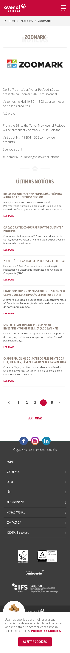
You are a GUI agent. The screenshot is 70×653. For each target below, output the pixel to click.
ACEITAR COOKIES (35, 642)
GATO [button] (10, 482)
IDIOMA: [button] (18, 532)
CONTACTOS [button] (14, 522)
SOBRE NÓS (13, 471)
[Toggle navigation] (63, 8)
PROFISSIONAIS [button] (15, 502)
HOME (9, 21)
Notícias (27, 21)
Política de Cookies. (46, 631)
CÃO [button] (9, 492)
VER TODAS (35, 418)
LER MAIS (8, 215)
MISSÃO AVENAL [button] (16, 512)
